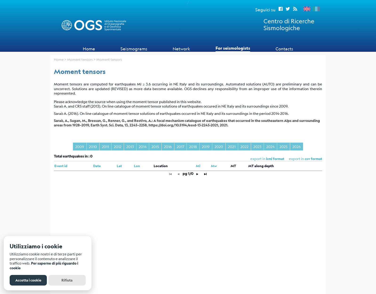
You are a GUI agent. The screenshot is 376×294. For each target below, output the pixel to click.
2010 (93, 146)
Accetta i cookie (28, 280)
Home (89, 48)
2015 (155, 146)
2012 (117, 146)
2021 (232, 146)
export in (305, 158)
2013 (130, 146)
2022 (244, 146)
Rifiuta (66, 280)
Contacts (284, 48)
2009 (79, 146)
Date (97, 166)
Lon (137, 166)
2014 (143, 146)
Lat (119, 166)
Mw (214, 166)
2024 (270, 146)
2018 (193, 146)
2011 (105, 146)
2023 (257, 146)
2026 (296, 146)
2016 (168, 146)
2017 (180, 146)
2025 (284, 146)
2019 (206, 146)
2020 (219, 146)
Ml (198, 166)
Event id (60, 166)
